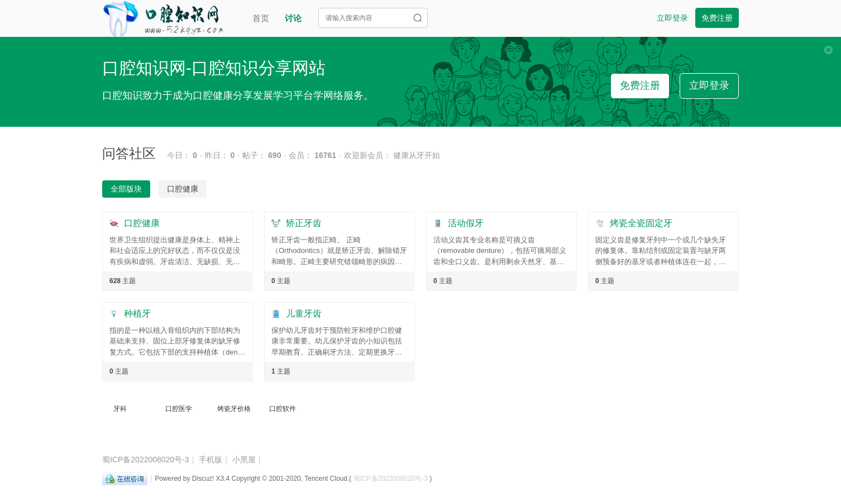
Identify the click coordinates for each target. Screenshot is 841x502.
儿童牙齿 (304, 313)
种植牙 (137, 313)
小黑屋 (244, 459)
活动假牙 (466, 223)
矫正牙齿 (304, 223)
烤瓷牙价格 (234, 409)
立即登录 (672, 17)
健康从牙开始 (416, 155)
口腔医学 (178, 409)
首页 (260, 18)
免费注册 (717, 17)
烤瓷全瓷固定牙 (641, 223)
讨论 (293, 18)
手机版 (210, 459)
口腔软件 (282, 409)
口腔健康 (142, 223)
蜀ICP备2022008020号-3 (145, 459)
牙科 (120, 409)
